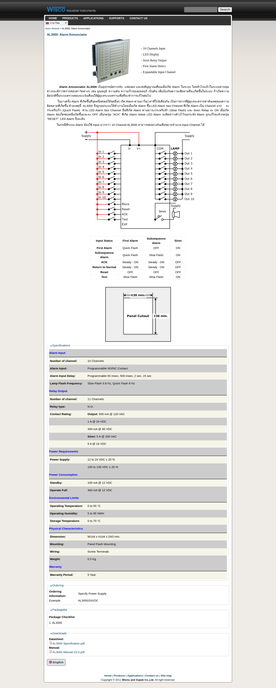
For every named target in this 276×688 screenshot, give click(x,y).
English (56, 662)
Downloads (59, 633)
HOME (53, 18)
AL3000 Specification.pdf (69, 643)
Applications (135, 675)
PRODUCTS (70, 18)
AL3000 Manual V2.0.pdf (69, 652)
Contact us (152, 675)
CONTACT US (139, 18)
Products (119, 675)
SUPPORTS (116, 18)
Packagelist (59, 609)
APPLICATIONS (93, 18)
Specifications (61, 345)
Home (108, 675)
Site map (166, 675)
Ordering (58, 585)
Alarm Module (52, 28)
